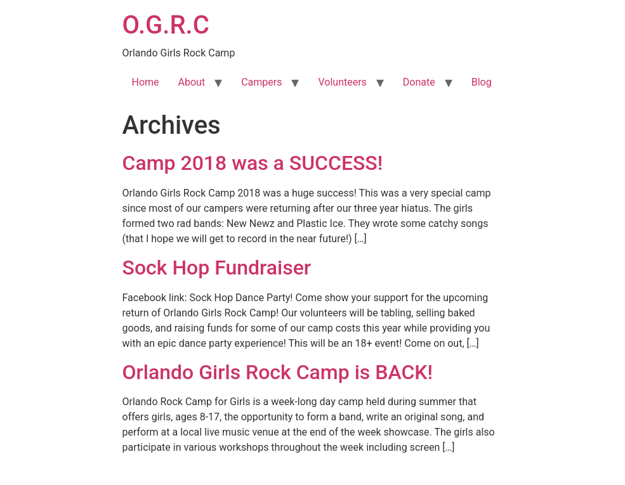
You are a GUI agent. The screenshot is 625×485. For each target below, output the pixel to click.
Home (145, 82)
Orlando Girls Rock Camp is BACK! (277, 372)
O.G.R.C (165, 25)
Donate (419, 82)
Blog (481, 82)
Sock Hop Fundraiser (217, 267)
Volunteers (342, 82)
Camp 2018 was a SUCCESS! (252, 163)
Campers (261, 82)
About (192, 82)
